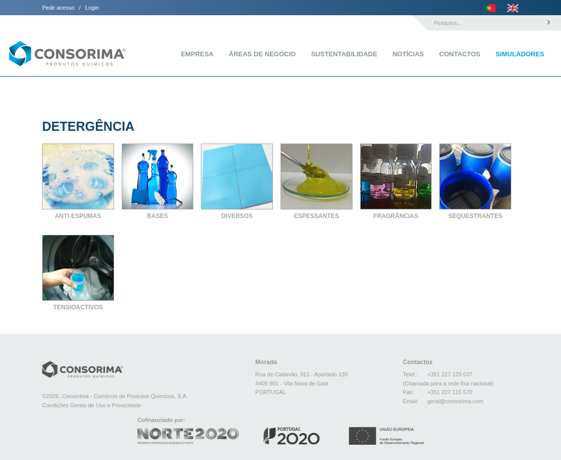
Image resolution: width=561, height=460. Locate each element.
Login (92, 8)
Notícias (408, 54)
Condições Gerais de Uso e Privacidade (91, 405)
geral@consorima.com (455, 401)
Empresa (197, 54)
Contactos (459, 54)
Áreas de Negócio (262, 54)
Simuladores (520, 54)
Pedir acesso (58, 8)
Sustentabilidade (344, 54)
